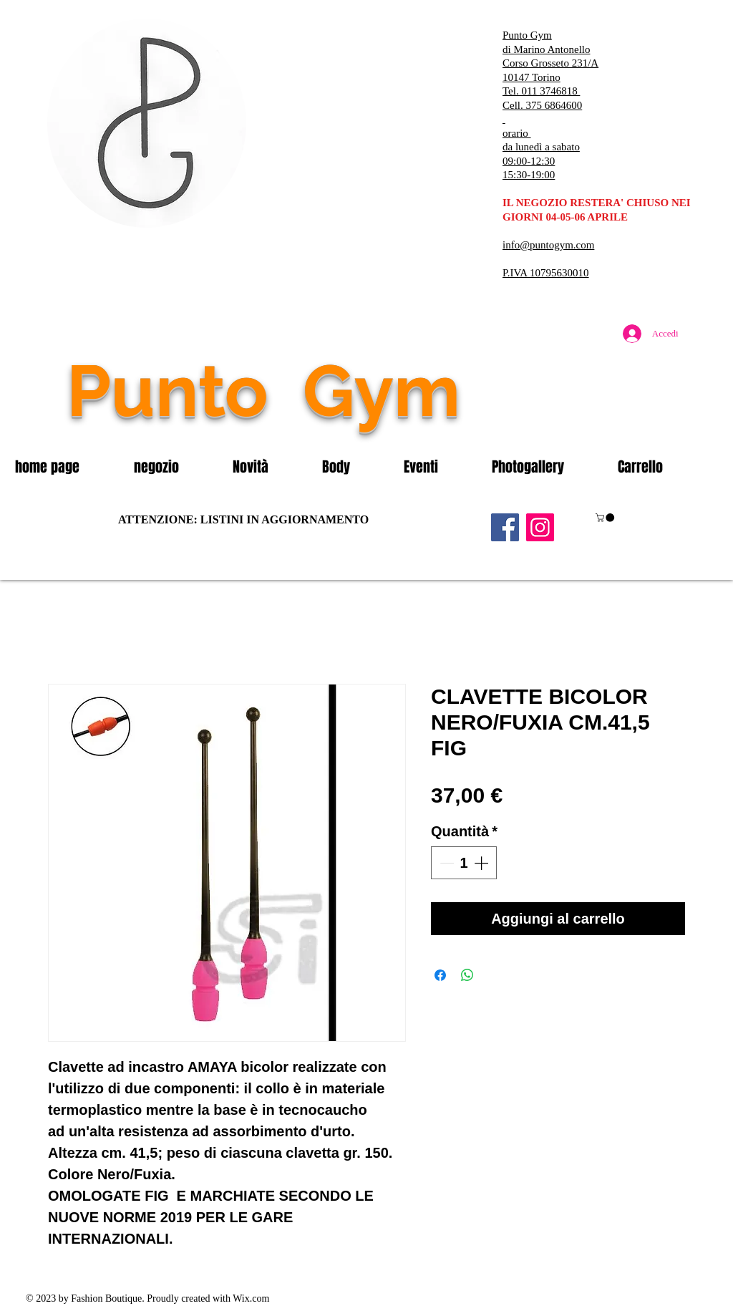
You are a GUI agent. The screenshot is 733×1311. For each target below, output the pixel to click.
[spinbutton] (463, 863)
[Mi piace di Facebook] (599, 421)
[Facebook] (505, 527)
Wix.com (251, 1298)
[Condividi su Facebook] (440, 975)
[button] (172, 466)
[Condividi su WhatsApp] (467, 975)
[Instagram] (540, 527)
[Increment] (482, 863)
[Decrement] (445, 863)
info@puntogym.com (548, 245)
